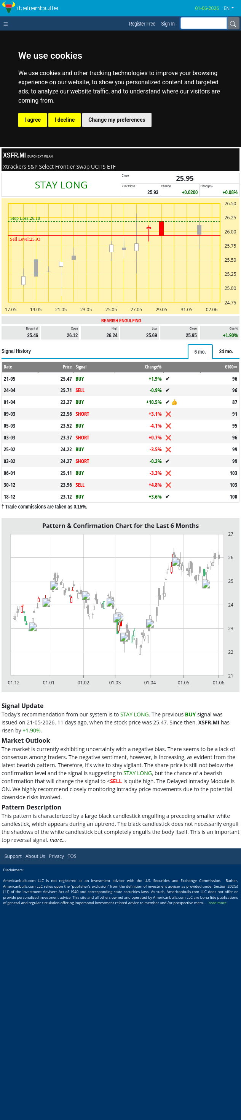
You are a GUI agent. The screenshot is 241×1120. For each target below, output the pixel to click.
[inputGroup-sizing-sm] (203, 23)
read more (218, 902)
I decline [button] (64, 120)
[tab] (200, 351)
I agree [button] (32, 120)
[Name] (233, 23)
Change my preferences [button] (116, 120)
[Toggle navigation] (7, 23)
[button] (232, 8)
